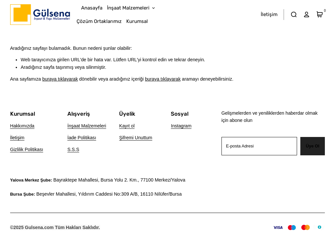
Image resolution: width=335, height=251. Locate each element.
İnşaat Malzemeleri (86, 125)
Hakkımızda (22, 125)
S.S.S (73, 149)
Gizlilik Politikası (26, 149)
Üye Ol (312, 146)
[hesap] (306, 14)
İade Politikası (81, 137)
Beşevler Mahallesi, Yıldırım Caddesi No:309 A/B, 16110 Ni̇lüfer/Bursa (109, 194)
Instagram (181, 125)
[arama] (293, 14)
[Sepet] (319, 14)
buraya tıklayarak (60, 79)
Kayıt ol (126, 125)
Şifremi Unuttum (135, 137)
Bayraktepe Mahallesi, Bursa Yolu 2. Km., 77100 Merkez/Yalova (119, 180)
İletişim (17, 137)
